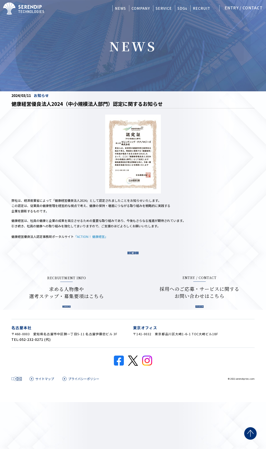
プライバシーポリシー (134, 423)
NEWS (120, 8)
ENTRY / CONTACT (244, 7)
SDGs (182, 8)
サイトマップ (95, 423)
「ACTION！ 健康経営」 (91, 236)
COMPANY (141, 8)
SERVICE (164, 8)
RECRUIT (201, 8)
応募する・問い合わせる (173, 333)
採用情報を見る (93, 333)
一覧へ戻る (133, 259)
